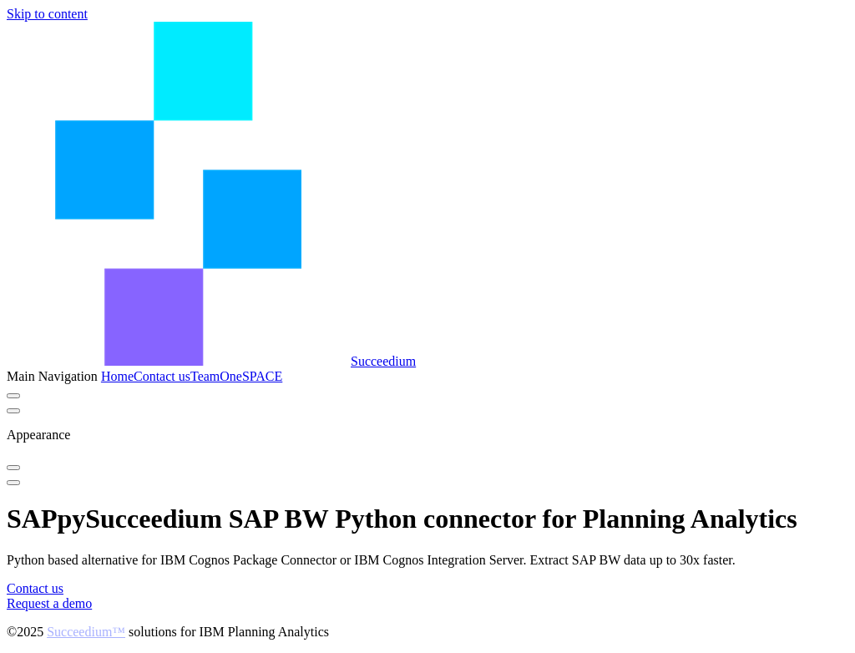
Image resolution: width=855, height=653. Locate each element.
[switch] (13, 395)
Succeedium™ (86, 632)
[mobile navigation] (13, 482)
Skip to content (47, 14)
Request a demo (49, 603)
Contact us (35, 588)
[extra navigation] (13, 410)
